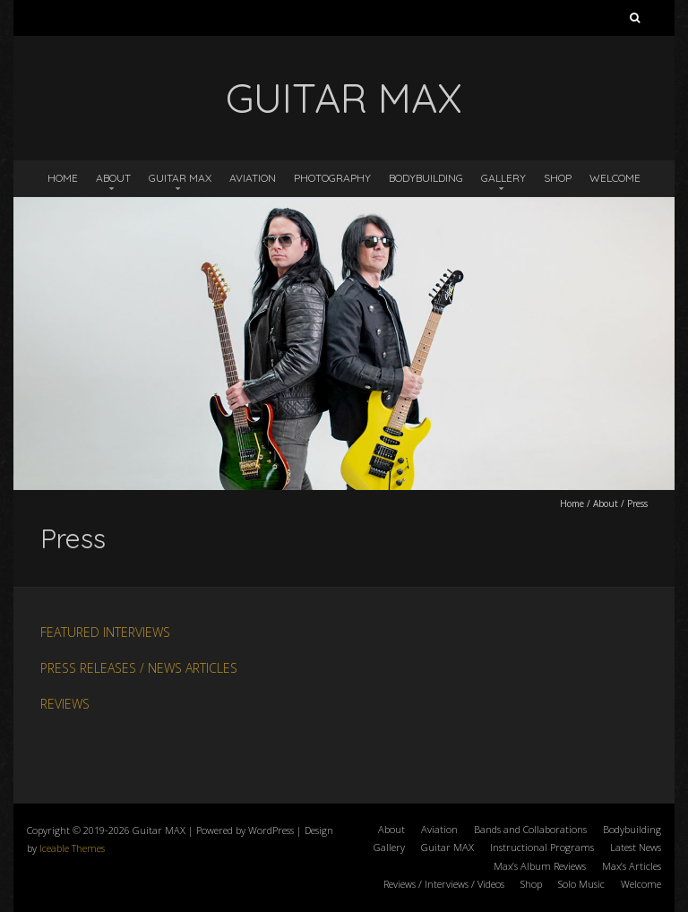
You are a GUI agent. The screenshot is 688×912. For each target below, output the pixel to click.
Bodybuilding (426, 178)
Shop (558, 178)
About (113, 178)
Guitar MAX (180, 178)
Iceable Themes (72, 848)
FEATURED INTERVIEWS (105, 632)
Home (62, 178)
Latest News (635, 847)
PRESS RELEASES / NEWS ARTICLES (138, 667)
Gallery (503, 178)
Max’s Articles (631, 866)
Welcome (615, 178)
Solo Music (581, 883)
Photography (332, 178)
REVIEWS (65, 703)
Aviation (252, 178)
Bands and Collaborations (530, 829)
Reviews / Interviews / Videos (443, 883)
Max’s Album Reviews (540, 866)
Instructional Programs (542, 847)
